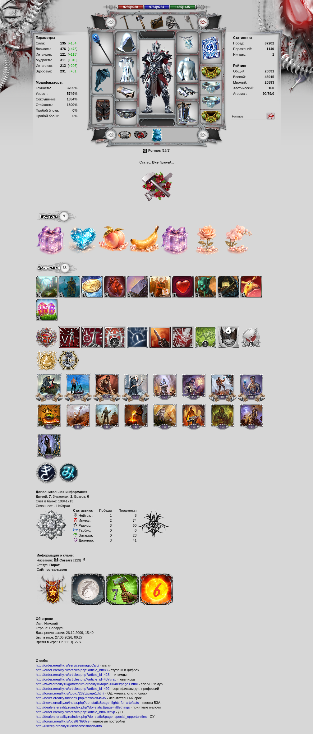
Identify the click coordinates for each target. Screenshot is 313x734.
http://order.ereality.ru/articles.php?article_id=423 (72, 674)
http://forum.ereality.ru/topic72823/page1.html (70, 693)
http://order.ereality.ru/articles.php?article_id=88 (72, 670)
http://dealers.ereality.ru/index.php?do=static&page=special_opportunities (91, 716)
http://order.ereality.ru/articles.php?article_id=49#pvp (75, 712)
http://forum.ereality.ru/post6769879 (63, 721)
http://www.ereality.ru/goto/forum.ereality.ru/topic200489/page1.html (87, 684)
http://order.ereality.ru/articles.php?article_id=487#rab (76, 679)
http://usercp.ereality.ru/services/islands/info (69, 726)
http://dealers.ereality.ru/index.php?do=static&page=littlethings (83, 707)
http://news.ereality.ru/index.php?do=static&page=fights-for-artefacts (87, 702)
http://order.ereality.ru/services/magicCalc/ (67, 665)
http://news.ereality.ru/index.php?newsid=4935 (71, 698)
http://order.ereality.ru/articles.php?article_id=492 (72, 688)
